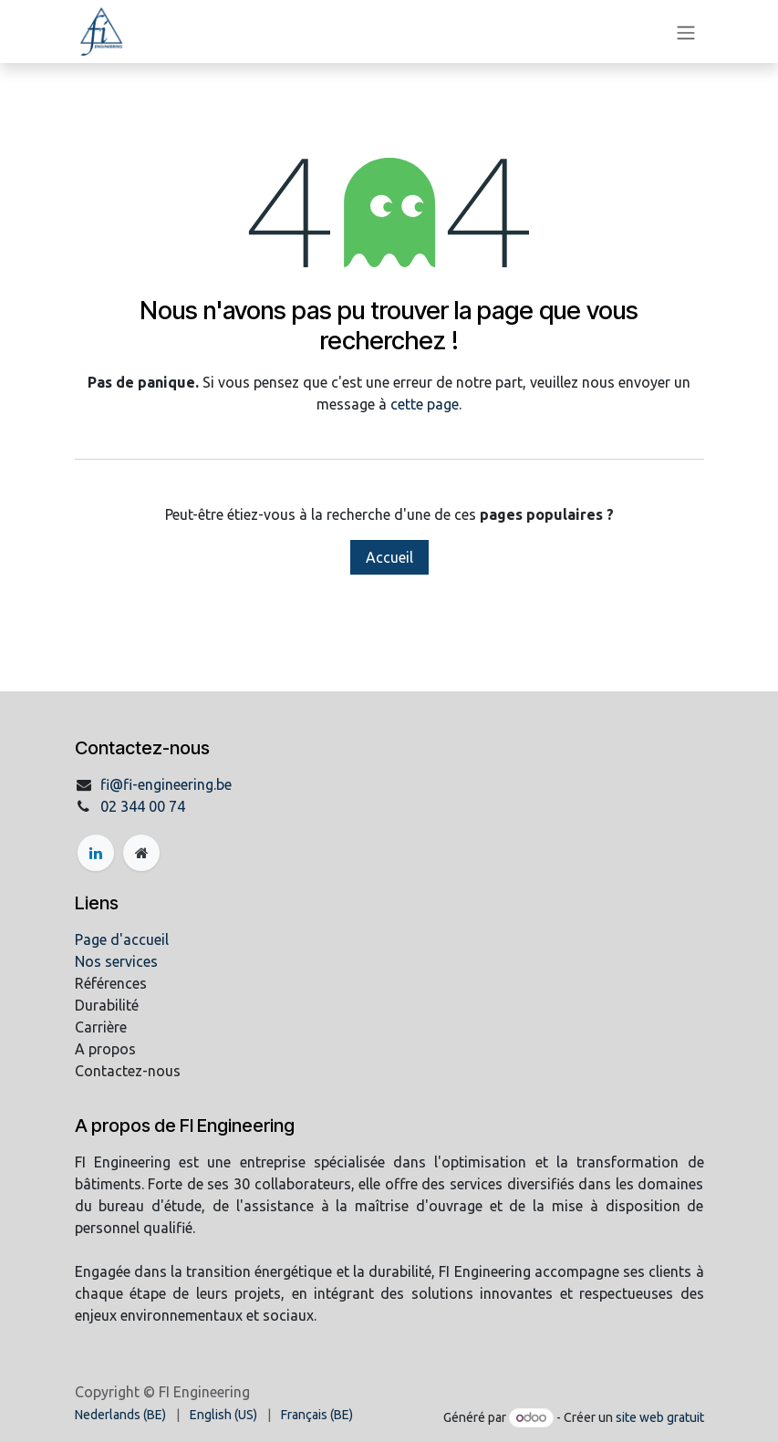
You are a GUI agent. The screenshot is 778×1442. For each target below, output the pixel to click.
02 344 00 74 (142, 806)
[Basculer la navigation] (686, 32)
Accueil (389, 557)
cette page (424, 404)
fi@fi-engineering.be (166, 784)
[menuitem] (120, 1415)
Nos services (116, 961)
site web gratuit (660, 1417)
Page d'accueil (122, 939)
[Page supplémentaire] (141, 853)
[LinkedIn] (96, 853)
